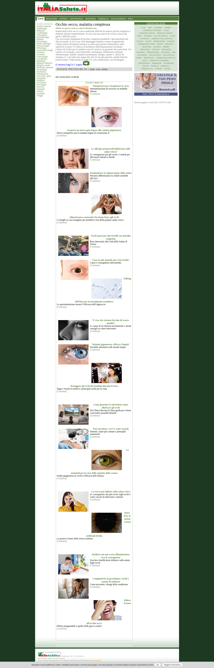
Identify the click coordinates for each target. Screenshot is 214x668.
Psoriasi (155, 66)
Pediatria (41, 80)
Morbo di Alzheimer (159, 60)
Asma (139, 36)
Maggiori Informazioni (172, 665)
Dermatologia (43, 37)
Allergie (158, 28)
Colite (148, 41)
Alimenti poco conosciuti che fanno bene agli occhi (94, 217)
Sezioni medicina (45, 23)
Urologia (41, 93)
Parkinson (157, 63)
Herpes (166, 47)
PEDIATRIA (90, 19)
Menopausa (149, 58)
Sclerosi (40, 87)
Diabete (40, 39)
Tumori (40, 91)
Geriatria (41, 54)
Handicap (41, 61)
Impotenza (145, 50)
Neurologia (42, 69)
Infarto (156, 50)
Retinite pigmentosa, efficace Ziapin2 (110, 344)
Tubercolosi (147, 69)
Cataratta (144, 39)
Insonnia (141, 52)
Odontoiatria (42, 74)
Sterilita (165, 66)
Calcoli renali (161, 36)
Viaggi (40, 95)
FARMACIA (103, 19)
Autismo (148, 36)
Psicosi (145, 66)
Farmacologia (43, 46)
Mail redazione (95, 661)
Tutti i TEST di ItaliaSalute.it (155, 94)
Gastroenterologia (45, 50)
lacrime (105, 69)
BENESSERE (51, 19)
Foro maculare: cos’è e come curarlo (111, 429)
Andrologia (42, 28)
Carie (172, 36)
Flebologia (41, 48)
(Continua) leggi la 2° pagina (69, 64)
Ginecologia (42, 56)
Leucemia (165, 52)
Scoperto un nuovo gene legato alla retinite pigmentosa (94, 130)
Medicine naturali (45, 67)
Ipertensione (153, 52)
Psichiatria (41, 82)
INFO (130, 19)
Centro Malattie (156, 23)
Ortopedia (41, 78)
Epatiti (160, 44)
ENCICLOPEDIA (118, 19)
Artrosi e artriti (165, 33)
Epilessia (169, 44)
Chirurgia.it (42, 35)
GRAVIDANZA (76, 19)
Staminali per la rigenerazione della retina (111, 173)
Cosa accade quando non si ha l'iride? (110, 260)
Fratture (146, 47)
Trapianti (41, 89)
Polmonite (169, 63)
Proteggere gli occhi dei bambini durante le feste (94, 386)
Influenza (166, 50)
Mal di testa (155, 55)
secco (98, 69)
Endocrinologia (44, 43)
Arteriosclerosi (147, 33)
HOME (41, 19)
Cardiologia (42, 33)
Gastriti (157, 47)
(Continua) (95, 94)
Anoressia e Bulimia (152, 30)
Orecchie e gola (44, 76)
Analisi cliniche (44, 26)
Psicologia (41, 84)
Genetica (41, 52)
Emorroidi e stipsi (146, 44)
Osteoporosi (144, 63)
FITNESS (63, 19)
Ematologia (42, 41)
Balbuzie (41, 30)
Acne (143, 28)
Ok (158, 665)
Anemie (167, 28)
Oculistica (41, 71)
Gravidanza (42, 58)
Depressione (159, 41)
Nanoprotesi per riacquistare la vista (111, 86)
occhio (92, 69)
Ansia (166, 30)
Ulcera (167, 69)
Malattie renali (43, 65)
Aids (150, 28)
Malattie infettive (45, 63)
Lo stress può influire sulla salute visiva (110, 491)
